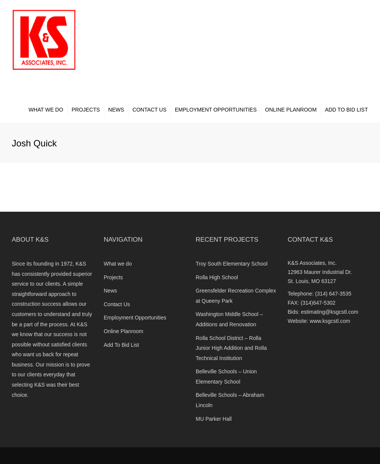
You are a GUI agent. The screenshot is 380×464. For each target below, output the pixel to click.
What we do (45, 110)
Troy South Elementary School (231, 264)
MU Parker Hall (214, 419)
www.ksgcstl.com (330, 321)
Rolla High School (217, 277)
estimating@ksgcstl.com (329, 312)
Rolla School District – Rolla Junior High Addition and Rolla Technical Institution (231, 348)
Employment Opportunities (216, 110)
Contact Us (149, 110)
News (116, 110)
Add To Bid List (346, 110)
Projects (86, 110)
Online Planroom (291, 110)
